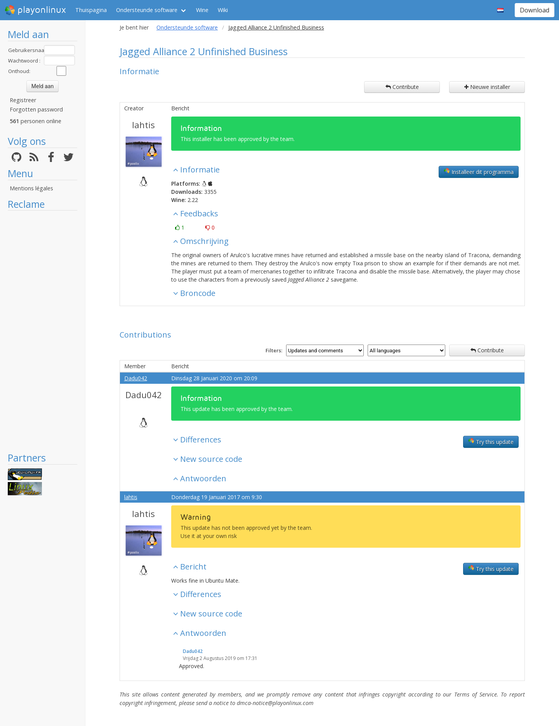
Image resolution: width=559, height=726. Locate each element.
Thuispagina (91, 10)
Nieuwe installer (487, 87)
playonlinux (35, 10)
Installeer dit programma (479, 172)
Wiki (223, 10)
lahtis (143, 125)
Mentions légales (31, 188)
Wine (202, 10)
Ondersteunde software (146, 10)
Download (534, 10)
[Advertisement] (42, 330)
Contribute (402, 87)
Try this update (491, 442)
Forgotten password (36, 109)
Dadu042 (135, 378)
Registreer (23, 100)
